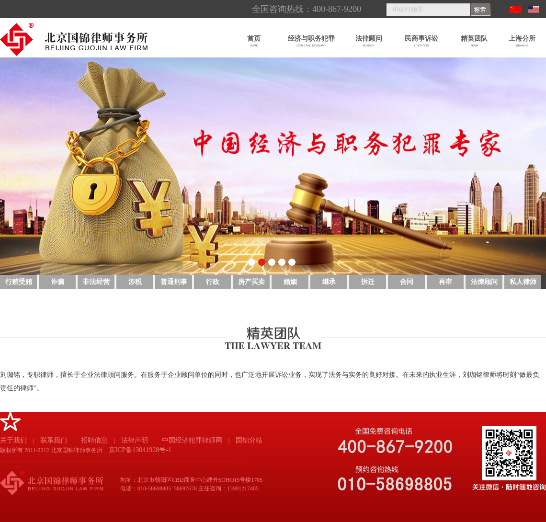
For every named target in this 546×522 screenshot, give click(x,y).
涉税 (135, 281)
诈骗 (57, 281)
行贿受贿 (18, 281)
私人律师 (523, 281)
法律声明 (134, 440)
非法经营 (96, 281)
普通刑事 (173, 281)
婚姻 (290, 281)
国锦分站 (249, 440)
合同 (406, 281)
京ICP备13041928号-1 (140, 450)
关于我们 (13, 440)
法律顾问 (484, 281)
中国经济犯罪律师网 (192, 440)
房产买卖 (251, 281)
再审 (445, 281)
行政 (212, 281)
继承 (329, 281)
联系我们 (53, 440)
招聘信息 (94, 440)
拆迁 (368, 281)
